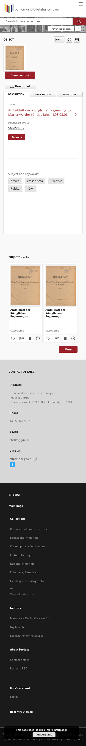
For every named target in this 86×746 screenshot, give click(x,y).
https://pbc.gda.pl (23, 459)
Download (19, 86)
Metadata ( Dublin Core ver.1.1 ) (31, 618)
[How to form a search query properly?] (78, 28)
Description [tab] (16, 94)
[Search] (79, 21)
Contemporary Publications (27, 546)
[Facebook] (12, 465)
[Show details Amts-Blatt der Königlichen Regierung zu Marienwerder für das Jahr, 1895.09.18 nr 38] (73, 338)
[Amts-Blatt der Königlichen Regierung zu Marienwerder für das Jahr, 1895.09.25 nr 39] (26, 286)
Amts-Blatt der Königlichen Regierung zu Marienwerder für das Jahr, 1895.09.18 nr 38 (60, 313)
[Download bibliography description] (21, 338)
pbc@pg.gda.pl (19, 440)
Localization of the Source (27, 636)
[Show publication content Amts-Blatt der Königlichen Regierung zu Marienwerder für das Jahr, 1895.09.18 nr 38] (65, 338)
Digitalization (18, 627)
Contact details (20, 660)
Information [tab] (43, 94)
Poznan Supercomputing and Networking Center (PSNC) (45, 739)
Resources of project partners (29, 529)
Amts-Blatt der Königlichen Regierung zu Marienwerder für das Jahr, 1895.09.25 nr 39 (25, 313)
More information (57, 729)
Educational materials (24, 538)
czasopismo (16, 127)
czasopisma (35, 181)
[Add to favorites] (69, 40)
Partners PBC (18, 668)
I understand (44, 734)
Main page (16, 506)
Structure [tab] (69, 94)
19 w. (30, 188)
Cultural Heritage (21, 555)
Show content (20, 75)
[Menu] (81, 3)
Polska (15, 188)
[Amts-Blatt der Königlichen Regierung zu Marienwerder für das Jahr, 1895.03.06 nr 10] (15, 58)
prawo (15, 181)
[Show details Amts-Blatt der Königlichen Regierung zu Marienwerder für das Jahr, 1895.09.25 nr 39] (37, 338)
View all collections (22, 594)
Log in (14, 697)
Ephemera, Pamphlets (24, 572)
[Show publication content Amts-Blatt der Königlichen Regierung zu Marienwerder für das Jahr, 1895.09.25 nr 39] (29, 338)
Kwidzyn (56, 181)
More (68, 349)
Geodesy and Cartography (27, 581)
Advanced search (61, 28)
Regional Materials (22, 564)
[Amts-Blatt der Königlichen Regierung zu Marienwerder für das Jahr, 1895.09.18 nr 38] (61, 286)
